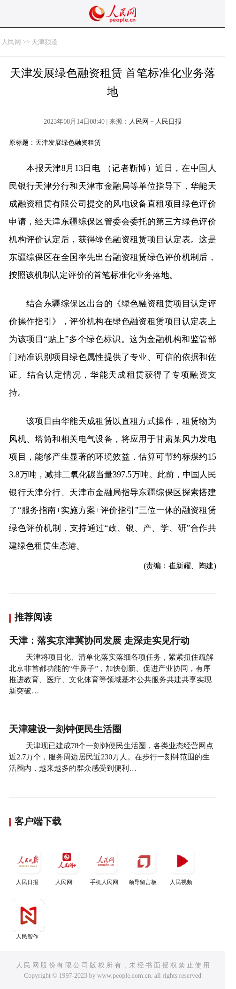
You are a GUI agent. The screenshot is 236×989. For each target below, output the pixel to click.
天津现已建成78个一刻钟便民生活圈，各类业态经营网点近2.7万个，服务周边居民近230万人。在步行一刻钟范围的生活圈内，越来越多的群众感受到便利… (111, 757)
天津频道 (44, 41)
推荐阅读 (33, 617)
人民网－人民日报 (155, 121)
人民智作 (28, 919)
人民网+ (66, 865)
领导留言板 (143, 865)
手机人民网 (105, 865)
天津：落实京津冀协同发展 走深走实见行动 (99, 640)
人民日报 (28, 865)
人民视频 (182, 865)
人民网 (11, 41)
